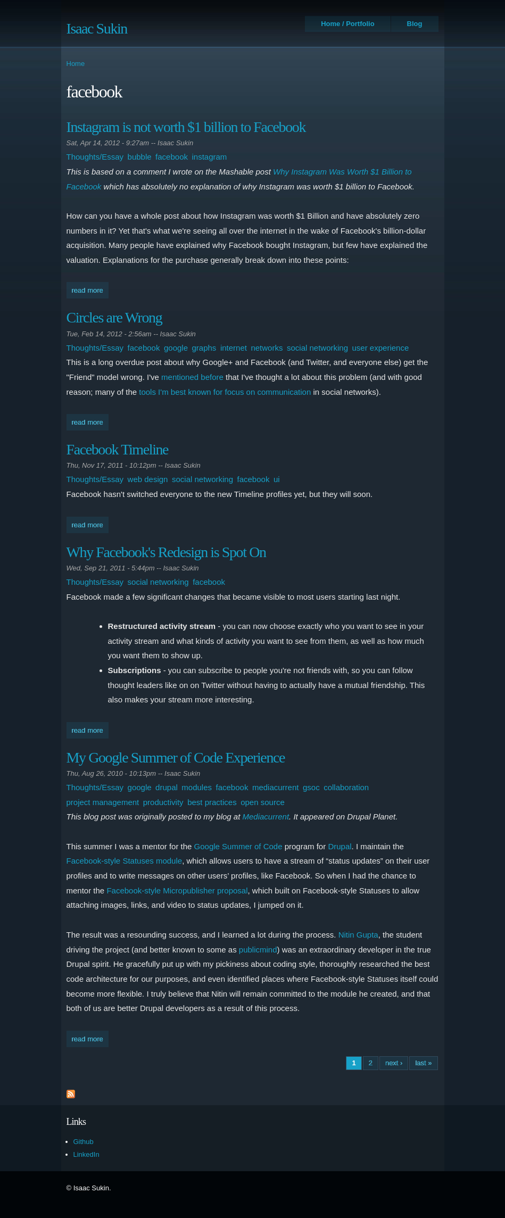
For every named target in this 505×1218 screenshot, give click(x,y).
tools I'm (153, 391)
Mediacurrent (266, 816)
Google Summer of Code (238, 846)
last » (423, 1063)
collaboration (346, 787)
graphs (204, 347)
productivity (163, 802)
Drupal (339, 846)
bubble (140, 156)
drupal (166, 787)
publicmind (258, 949)
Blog (415, 24)
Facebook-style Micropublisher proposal (176, 890)
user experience (380, 347)
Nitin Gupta (358, 934)
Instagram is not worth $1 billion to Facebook (186, 127)
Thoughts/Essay (95, 156)
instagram (209, 156)
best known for (197, 391)
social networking (317, 347)
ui (277, 479)
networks (267, 347)
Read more (90, 289)
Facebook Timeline (118, 449)
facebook (171, 156)
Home (76, 64)
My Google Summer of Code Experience (176, 757)
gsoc (311, 787)
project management (103, 802)
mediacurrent (275, 787)
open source (263, 802)
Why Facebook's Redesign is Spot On (166, 552)
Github (83, 1142)
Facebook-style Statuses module (125, 860)
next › (394, 1063)
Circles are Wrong (114, 317)
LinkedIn (86, 1154)
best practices (212, 802)
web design (148, 479)
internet (233, 347)
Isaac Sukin (97, 28)
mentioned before (192, 377)
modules (196, 787)
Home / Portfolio (347, 24)
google (176, 347)
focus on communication (268, 391)
